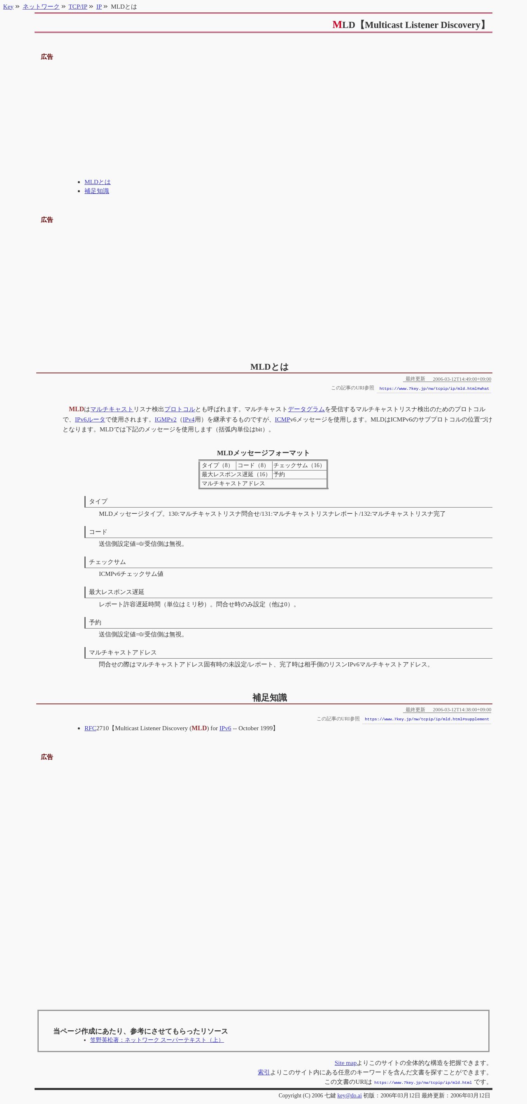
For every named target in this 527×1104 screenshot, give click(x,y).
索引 (264, 1072)
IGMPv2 (166, 419)
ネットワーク (41, 6)
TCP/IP (78, 6)
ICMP (282, 419)
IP (99, 6)
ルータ (96, 419)
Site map (346, 1062)
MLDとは (97, 181)
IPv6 (81, 419)
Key (8, 6)
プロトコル (179, 408)
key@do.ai (349, 1095)
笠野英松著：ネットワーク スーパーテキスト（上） (157, 1040)
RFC (90, 727)
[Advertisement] (264, 119)
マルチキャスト (111, 408)
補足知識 (96, 190)
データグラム (306, 408)
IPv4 (189, 419)
